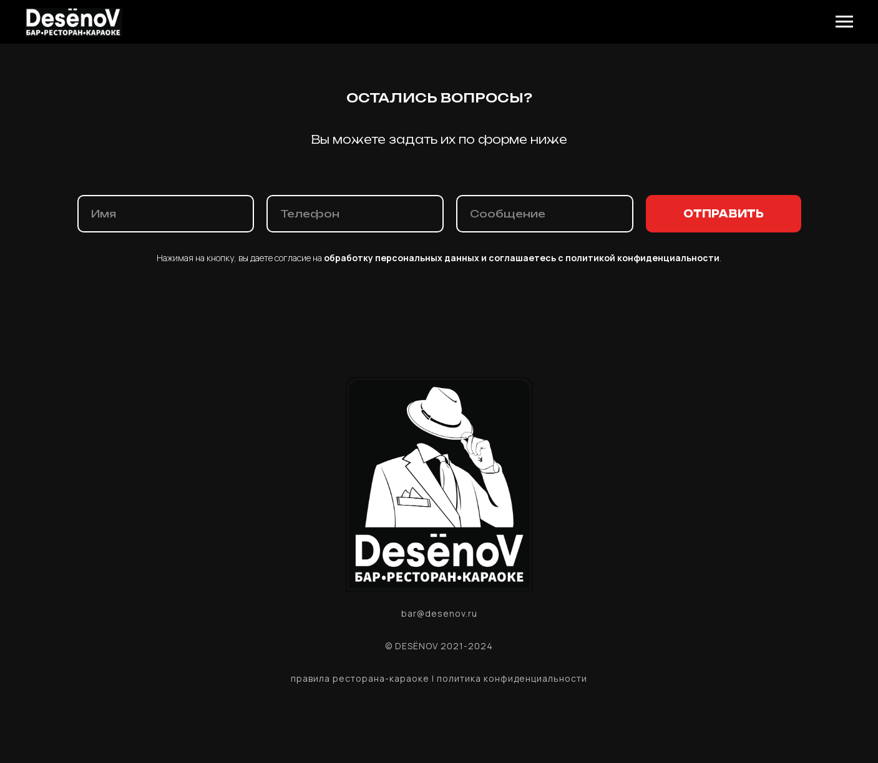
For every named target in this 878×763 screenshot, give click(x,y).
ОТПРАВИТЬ (723, 213)
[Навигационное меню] (844, 22)
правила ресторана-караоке (360, 678)
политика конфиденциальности (512, 678)
